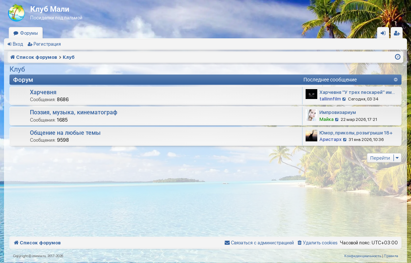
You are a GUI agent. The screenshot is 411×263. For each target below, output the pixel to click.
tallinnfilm (330, 99)
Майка (326, 119)
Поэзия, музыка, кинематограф (73, 112)
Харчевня (43, 92)
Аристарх (330, 139)
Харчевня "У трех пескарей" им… (357, 92)
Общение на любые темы (65, 132)
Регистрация (47, 44)
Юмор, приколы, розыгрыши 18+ (356, 133)
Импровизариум (337, 112)
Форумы (29, 33)
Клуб (17, 69)
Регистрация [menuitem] (398, 34)
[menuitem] (316, 243)
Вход (18, 44)
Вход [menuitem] (385, 34)
